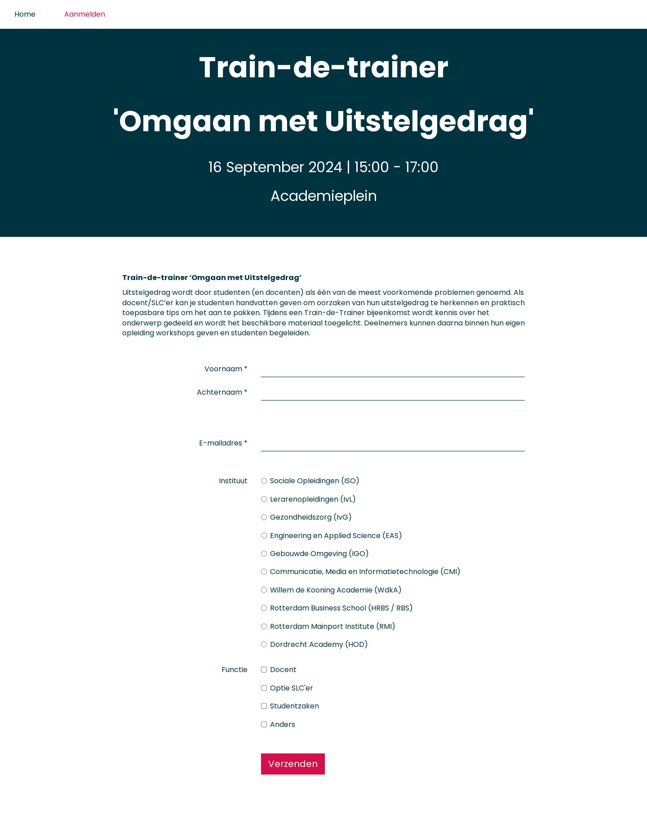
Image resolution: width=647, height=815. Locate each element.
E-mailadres (223, 426)
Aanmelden (84, 14)
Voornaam (226, 365)
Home (24, 14)
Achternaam (222, 388)
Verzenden (293, 746)
